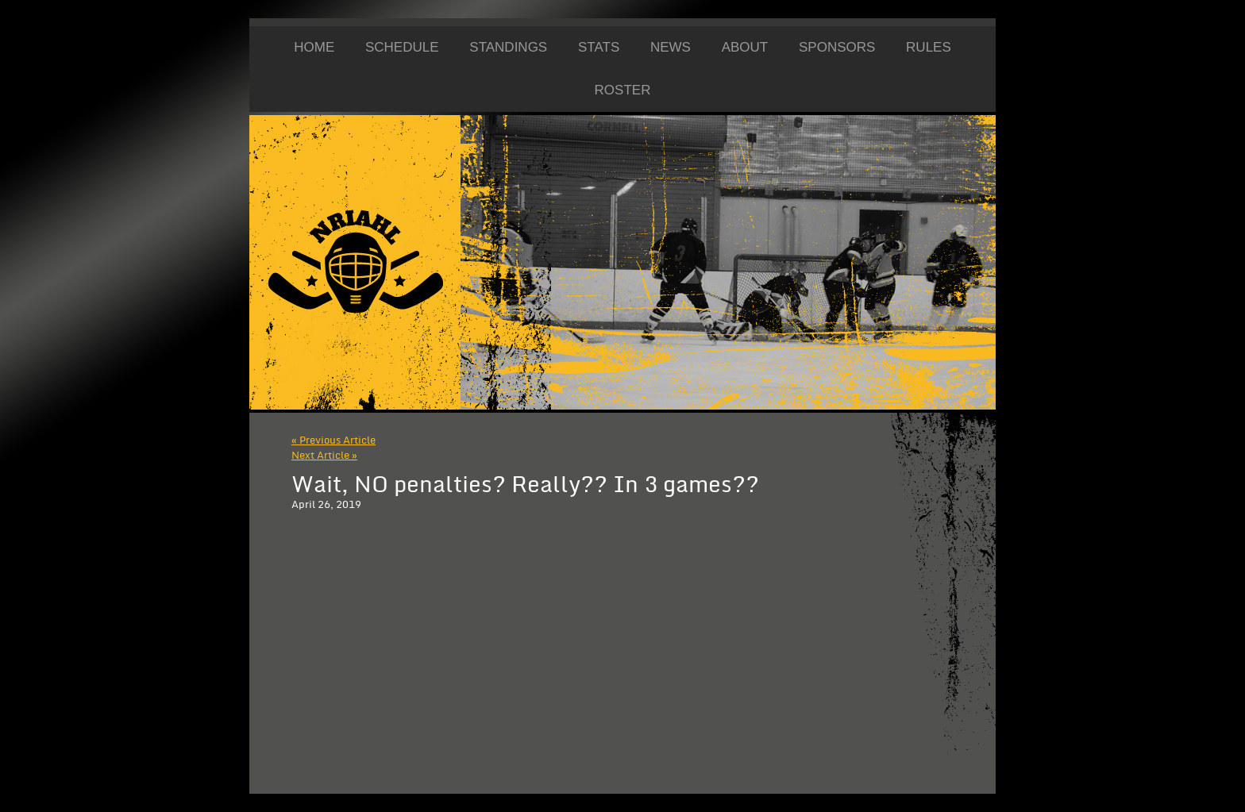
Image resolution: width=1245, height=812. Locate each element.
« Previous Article (333, 440)
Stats (598, 47)
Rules (928, 47)
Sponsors (837, 47)
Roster (623, 90)
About (745, 47)
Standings (508, 47)
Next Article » (324, 455)
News (670, 47)
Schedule (402, 47)
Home (314, 47)
